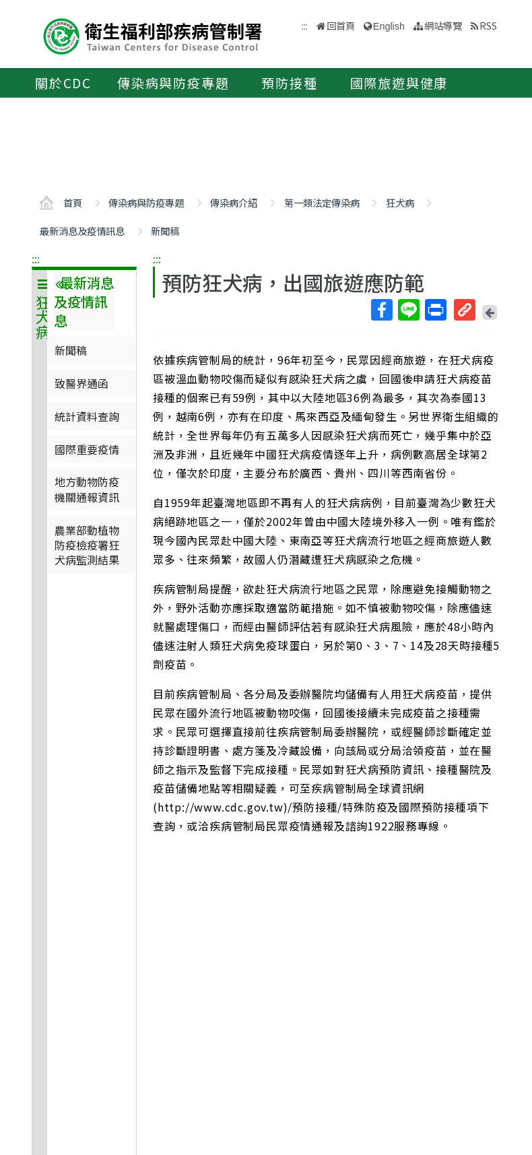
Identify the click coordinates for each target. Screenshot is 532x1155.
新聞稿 (165, 231)
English (389, 26)
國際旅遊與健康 (399, 82)
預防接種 (289, 82)
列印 (435, 310)
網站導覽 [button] (443, 25)
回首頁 (341, 25)
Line (408, 310)
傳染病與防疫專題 (173, 82)
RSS (488, 25)
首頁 (72, 202)
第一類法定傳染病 (322, 202)
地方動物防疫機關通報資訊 (87, 488)
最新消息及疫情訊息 (82, 231)
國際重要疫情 (87, 449)
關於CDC (63, 82)
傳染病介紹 (233, 202)
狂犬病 (400, 202)
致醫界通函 (81, 383)
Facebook (381, 310)
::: (36, 259)
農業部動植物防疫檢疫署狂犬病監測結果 (87, 545)
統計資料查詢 (87, 416)
